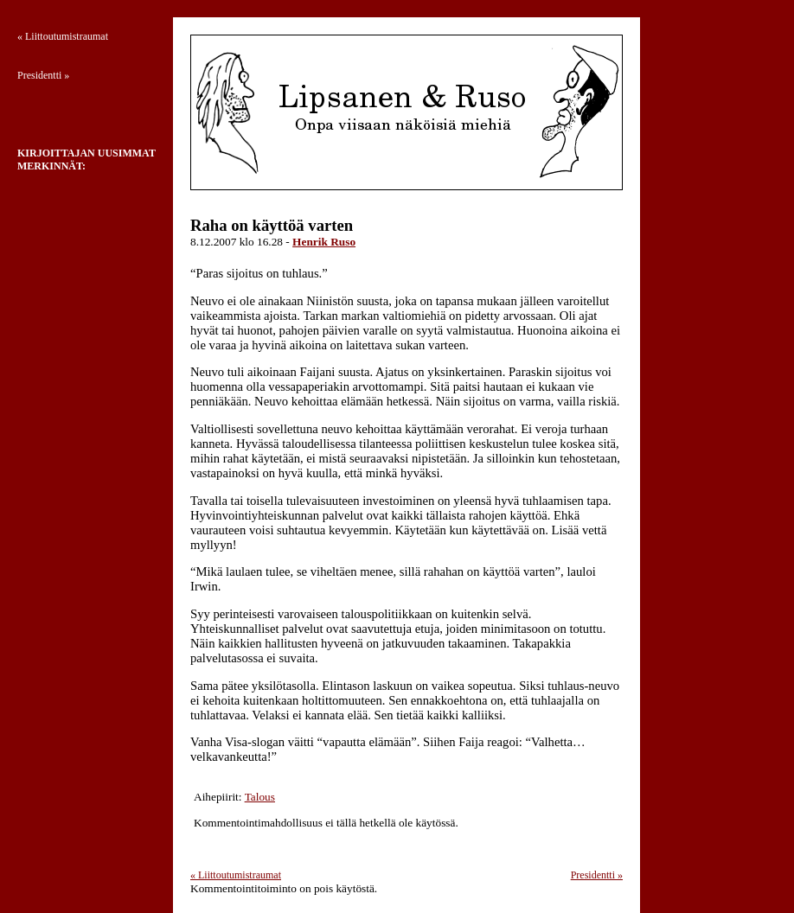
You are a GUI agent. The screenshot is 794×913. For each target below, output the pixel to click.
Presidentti (597, 875)
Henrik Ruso (323, 241)
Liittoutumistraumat (235, 875)
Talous (260, 796)
